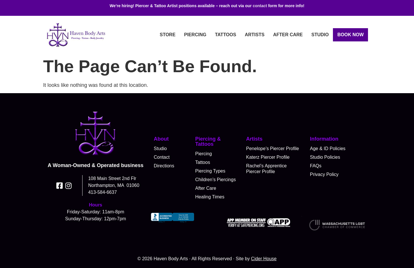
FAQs (315, 165)
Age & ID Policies (328, 148)
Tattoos (225, 34)
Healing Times (209, 196)
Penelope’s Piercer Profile (272, 148)
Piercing (195, 34)
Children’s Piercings (215, 179)
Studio (320, 34)
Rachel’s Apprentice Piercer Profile (266, 168)
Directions (164, 165)
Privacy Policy (324, 174)
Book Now (350, 34)
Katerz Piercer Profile (268, 157)
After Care (288, 34)
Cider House (264, 258)
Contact (162, 157)
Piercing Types (210, 171)
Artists (254, 34)
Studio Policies (325, 157)
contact (260, 5)
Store (167, 34)
